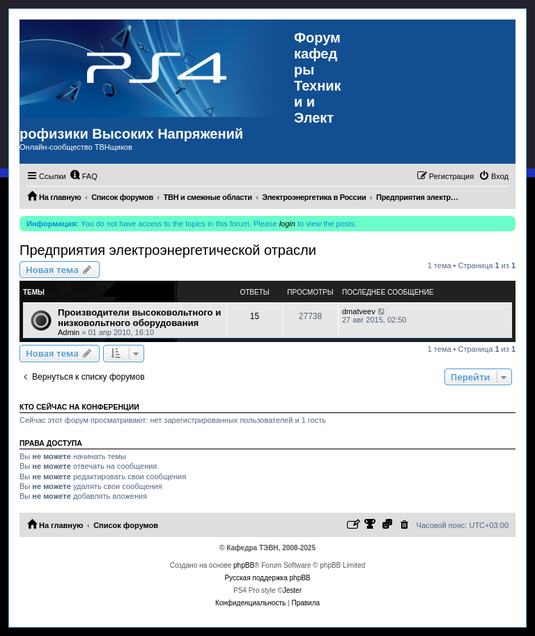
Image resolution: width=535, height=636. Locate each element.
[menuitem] (84, 176)
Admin (68, 332)
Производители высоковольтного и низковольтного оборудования (139, 317)
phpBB (243, 565)
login (287, 223)
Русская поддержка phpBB (267, 578)
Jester (292, 590)
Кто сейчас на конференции (79, 407)
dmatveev (358, 311)
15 (254, 316)
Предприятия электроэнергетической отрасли (168, 250)
